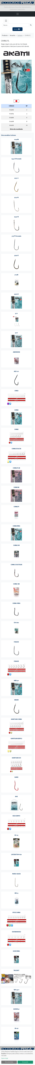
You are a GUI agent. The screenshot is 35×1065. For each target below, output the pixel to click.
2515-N (16, 197)
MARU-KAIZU (16, 874)
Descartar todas (9, 1062)
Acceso (17, 29)
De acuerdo (25, 1062)
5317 (16, 333)
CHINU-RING (16, 603)
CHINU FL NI (16, 468)
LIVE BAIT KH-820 (16, 854)
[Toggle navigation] (6, 21)
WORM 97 (16, 1009)
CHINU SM (16, 545)
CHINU (16, 410)
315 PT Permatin (16, 236)
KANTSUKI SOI (16, 758)
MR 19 (16, 893)
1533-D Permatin (16, 159)
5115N (16, 275)
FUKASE (16, 642)
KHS (16, 796)
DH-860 (16, 622)
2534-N (16, 217)
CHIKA (16, 390)
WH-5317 (16, 990)
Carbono (19, 35)
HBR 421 (16, 680)
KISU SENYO (16, 816)
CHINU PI (16, 506)
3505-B (16, 255)
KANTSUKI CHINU (16, 719)
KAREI (16, 777)
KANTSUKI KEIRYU (16, 738)
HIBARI (16, 700)
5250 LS (16, 294)
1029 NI (16, 139)
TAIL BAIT (16, 970)
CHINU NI (16, 487)
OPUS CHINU (16, 912)
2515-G (16, 178)
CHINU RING (16, 526)
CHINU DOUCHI (16, 448)
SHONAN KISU (16, 932)
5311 (16, 313)
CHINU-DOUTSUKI (16, 564)
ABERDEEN (16, 352)
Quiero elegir (4, 1058)
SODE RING (16, 951)
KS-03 (16, 835)
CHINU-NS (16, 584)
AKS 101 (16, 371)
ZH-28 (16, 1028)
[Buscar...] (15, 25)
